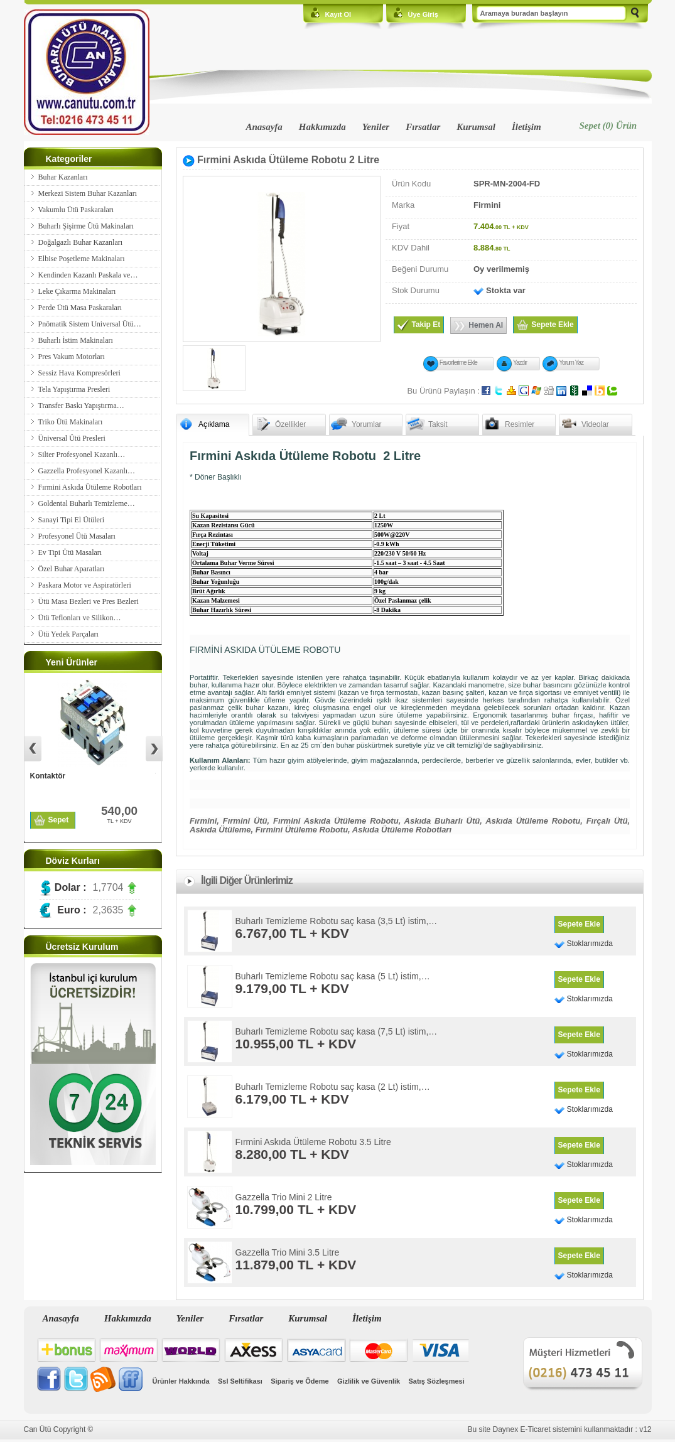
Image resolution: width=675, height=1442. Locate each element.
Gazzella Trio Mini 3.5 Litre (287, 1252)
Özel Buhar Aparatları (71, 568)
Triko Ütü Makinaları (70, 421)
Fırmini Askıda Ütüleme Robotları (90, 487)
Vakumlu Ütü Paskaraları (76, 209)
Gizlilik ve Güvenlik (368, 1381)
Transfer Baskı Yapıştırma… (81, 405)
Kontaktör (48, 776)
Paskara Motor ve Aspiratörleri (84, 585)
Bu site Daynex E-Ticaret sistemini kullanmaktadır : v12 (560, 1429)
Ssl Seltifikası (240, 1381)
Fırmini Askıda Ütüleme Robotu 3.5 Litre (313, 1142)
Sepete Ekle (579, 924)
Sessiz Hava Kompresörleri (79, 373)
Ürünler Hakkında (181, 1381)
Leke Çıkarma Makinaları (77, 291)
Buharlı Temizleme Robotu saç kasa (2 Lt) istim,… (332, 1087)
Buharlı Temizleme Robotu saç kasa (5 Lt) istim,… (332, 976)
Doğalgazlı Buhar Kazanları (80, 242)
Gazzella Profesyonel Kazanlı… (87, 470)
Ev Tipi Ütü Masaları (70, 552)
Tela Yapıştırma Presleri (74, 389)
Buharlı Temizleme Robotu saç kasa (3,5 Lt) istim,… (336, 921)
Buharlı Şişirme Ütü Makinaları (86, 226)
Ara (635, 14)
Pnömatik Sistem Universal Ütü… (89, 324)
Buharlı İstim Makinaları (75, 340)
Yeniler (375, 127)
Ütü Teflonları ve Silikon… (79, 617)
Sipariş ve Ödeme (299, 1381)
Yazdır (520, 362)
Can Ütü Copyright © (59, 1429)
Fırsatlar (423, 127)
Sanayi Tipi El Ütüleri (71, 519)
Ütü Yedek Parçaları (68, 634)
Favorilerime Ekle (458, 362)
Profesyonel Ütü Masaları (77, 536)
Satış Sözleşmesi (437, 1381)
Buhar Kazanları (63, 177)
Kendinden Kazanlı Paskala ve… (88, 275)
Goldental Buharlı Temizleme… (86, 503)
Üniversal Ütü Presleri (71, 438)
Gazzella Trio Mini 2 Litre (283, 1197)
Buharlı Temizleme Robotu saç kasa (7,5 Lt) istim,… (336, 1031)
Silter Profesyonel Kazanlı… (82, 454)
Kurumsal (475, 127)
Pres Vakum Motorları (71, 356)
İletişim (526, 127)
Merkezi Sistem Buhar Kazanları (88, 193)
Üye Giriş (423, 14)
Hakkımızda (322, 127)
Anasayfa (264, 127)
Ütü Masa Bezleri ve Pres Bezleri (88, 601)
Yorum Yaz (571, 362)
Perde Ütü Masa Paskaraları (80, 307)
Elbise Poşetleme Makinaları (81, 258)
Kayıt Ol (338, 14)
